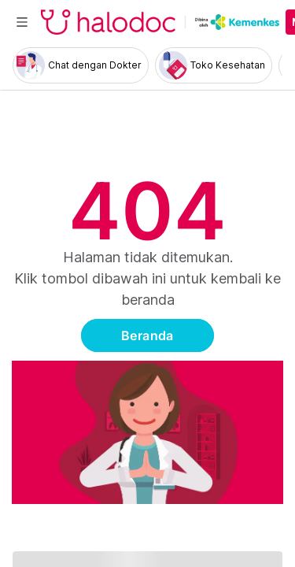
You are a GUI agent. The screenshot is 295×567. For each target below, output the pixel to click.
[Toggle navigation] (22, 22)
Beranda (147, 335)
